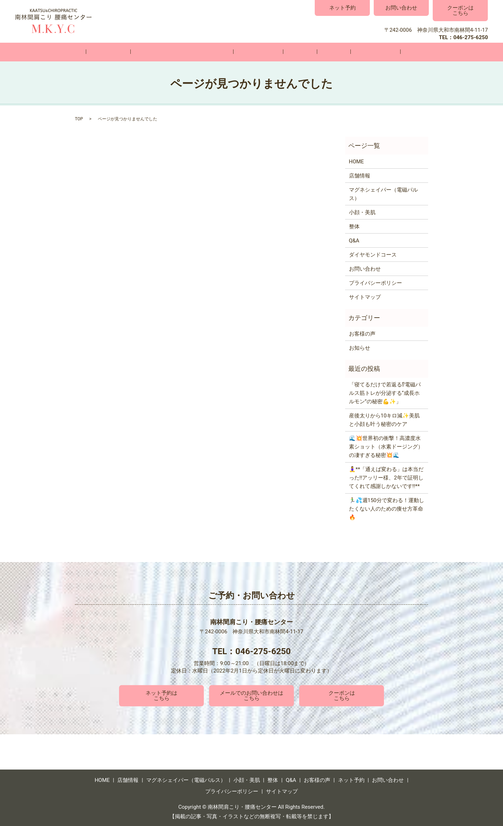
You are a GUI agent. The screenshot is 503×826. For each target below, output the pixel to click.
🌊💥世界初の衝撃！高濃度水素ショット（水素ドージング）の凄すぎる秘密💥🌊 (386, 446)
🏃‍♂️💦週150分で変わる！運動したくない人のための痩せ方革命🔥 (386, 508)
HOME (103, 52)
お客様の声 (349, 52)
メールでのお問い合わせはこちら (251, 695)
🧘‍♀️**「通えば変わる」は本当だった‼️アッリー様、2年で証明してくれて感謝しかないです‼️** (386, 477)
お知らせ (359, 347)
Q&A (318, 52)
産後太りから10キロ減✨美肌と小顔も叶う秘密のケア (384, 419)
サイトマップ (365, 296)
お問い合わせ (401, 8)
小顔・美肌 (263, 52)
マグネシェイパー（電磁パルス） (197, 52)
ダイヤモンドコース (373, 254)
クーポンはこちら (460, 10)
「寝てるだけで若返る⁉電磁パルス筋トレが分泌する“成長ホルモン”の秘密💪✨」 (385, 392)
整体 (294, 52)
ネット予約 (342, 8)
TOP (79, 118)
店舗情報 (134, 52)
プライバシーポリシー (375, 282)
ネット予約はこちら (161, 695)
